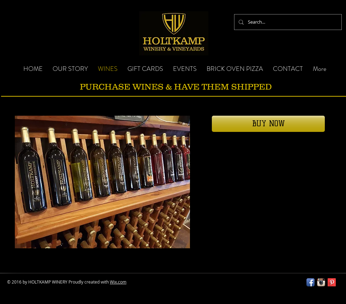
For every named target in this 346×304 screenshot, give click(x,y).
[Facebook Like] (256, 285)
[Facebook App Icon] (310, 282)
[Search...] (287, 22)
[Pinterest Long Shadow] (332, 282)
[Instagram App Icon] (321, 282)
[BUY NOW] (268, 124)
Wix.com (118, 282)
